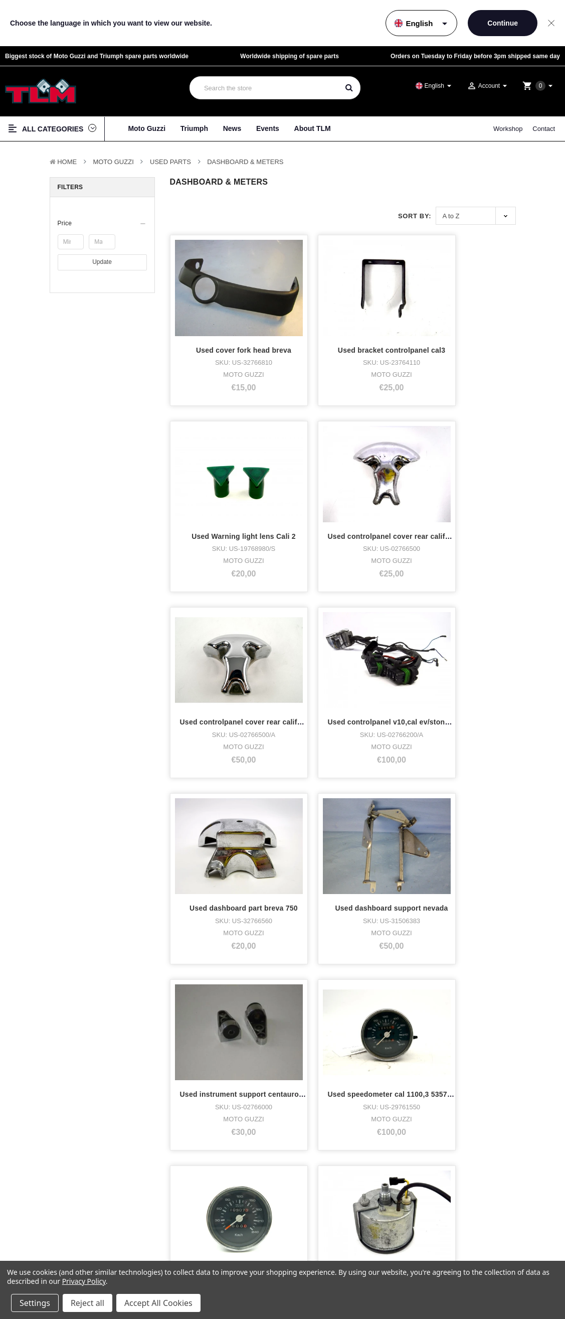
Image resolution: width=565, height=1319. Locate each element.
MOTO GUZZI (113, 162)
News (232, 128)
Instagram (327, 1243)
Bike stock (28, 1243)
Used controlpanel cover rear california (247, 448)
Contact (543, 128)
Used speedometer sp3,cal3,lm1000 (419, 873)
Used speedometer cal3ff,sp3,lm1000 (243, 731)
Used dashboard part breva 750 (412, 448)
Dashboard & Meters (245, 162)
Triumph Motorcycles (44, 1231)
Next (280, 952)
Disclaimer (483, 1236)
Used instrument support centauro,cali (246, 589)
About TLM (312, 128)
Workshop (507, 128)
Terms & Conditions (493, 1218)
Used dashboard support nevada (503, 448)
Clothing (26, 1255)
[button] (102, 223)
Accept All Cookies (158, 1302)
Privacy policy (486, 1227)
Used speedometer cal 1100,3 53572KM (336, 589)
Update (102, 261)
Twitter (322, 1255)
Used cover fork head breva (227, 306)
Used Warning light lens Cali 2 (410, 306)
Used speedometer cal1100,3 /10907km (425, 589)
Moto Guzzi (146, 128)
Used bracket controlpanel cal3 (322, 306)
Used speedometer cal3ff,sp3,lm (235, 873)
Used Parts (170, 162)
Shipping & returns (491, 1254)
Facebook (327, 1231)
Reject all (87, 1302)
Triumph (194, 128)
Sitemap (480, 1245)
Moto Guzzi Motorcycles (48, 1220)
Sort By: (414, 216)
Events (267, 128)
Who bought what (181, 1231)
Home (67, 162)
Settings (35, 1302)
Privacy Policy (84, 1281)
